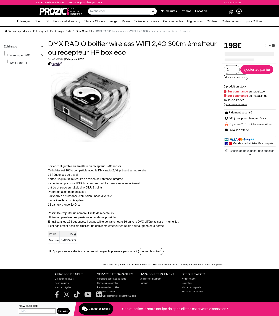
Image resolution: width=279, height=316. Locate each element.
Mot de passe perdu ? (192, 287)
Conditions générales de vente (111, 279)
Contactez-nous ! (96, 309)
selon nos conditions (168, 264)
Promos (186, 11)
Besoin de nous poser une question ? (250, 153)
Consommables (173, 21)
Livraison (144, 283)
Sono (38, 21)
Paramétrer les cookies (108, 287)
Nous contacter (232, 2)
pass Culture (254, 21)
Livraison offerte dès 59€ (50, 2)
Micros (126, 21)
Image (113, 21)
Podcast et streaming (66, 21)
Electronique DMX (18, 55)
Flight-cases (194, 21)
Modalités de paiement (150, 279)
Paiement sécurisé (106, 291)
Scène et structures (146, 21)
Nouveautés (169, 11)
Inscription (187, 283)
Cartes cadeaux (232, 21)
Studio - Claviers (94, 21)
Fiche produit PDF (74, 59)
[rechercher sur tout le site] (153, 11)
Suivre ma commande (192, 291)
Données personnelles (107, 283)
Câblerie (212, 21)
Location (201, 11)
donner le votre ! (151, 251)
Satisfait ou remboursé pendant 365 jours (116, 296)
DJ (47, 21)
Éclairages (23, 21)
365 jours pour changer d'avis (85, 2)
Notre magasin (62, 283)
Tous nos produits (16, 31)
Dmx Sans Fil (18, 62)
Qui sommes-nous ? (64, 279)
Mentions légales (63, 287)
